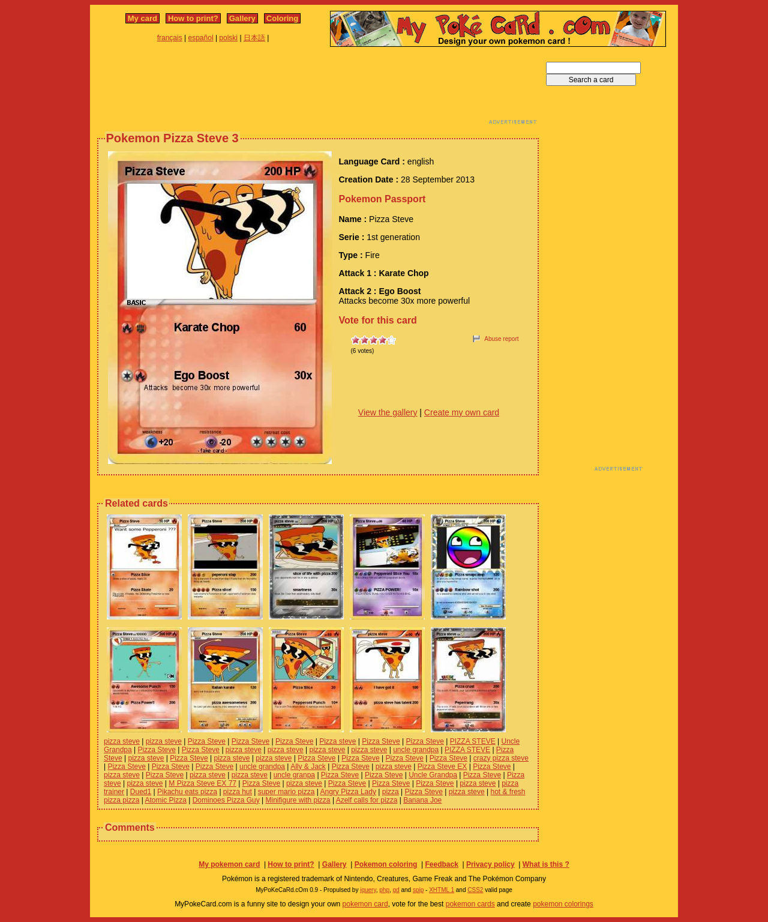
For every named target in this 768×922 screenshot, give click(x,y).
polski (228, 38)
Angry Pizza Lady (348, 792)
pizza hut (237, 792)
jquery (368, 890)
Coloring (282, 18)
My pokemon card (229, 864)
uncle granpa (294, 775)
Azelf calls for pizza (367, 800)
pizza (390, 792)
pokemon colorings (563, 904)
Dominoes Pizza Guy (226, 800)
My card (142, 18)
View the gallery (388, 412)
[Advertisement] (318, 89)
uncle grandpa (416, 750)
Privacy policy (490, 864)
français (169, 38)
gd (396, 890)
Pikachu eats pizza (187, 792)
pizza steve (122, 741)
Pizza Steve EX (442, 766)
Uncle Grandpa (433, 775)
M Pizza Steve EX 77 (202, 783)
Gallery (242, 18)
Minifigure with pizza (298, 800)
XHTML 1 (441, 890)
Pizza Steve (207, 741)
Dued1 (140, 792)
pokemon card (365, 904)
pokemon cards (470, 904)
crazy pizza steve (501, 758)
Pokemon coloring (386, 864)
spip (418, 890)
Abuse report (501, 339)
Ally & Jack (308, 766)
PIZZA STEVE (473, 741)
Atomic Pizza (166, 800)
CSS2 (475, 890)
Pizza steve (337, 741)
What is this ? (546, 864)
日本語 (254, 38)
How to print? (193, 18)
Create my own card (461, 412)
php (384, 890)
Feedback (441, 864)
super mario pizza (286, 792)
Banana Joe (422, 800)
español (201, 38)
